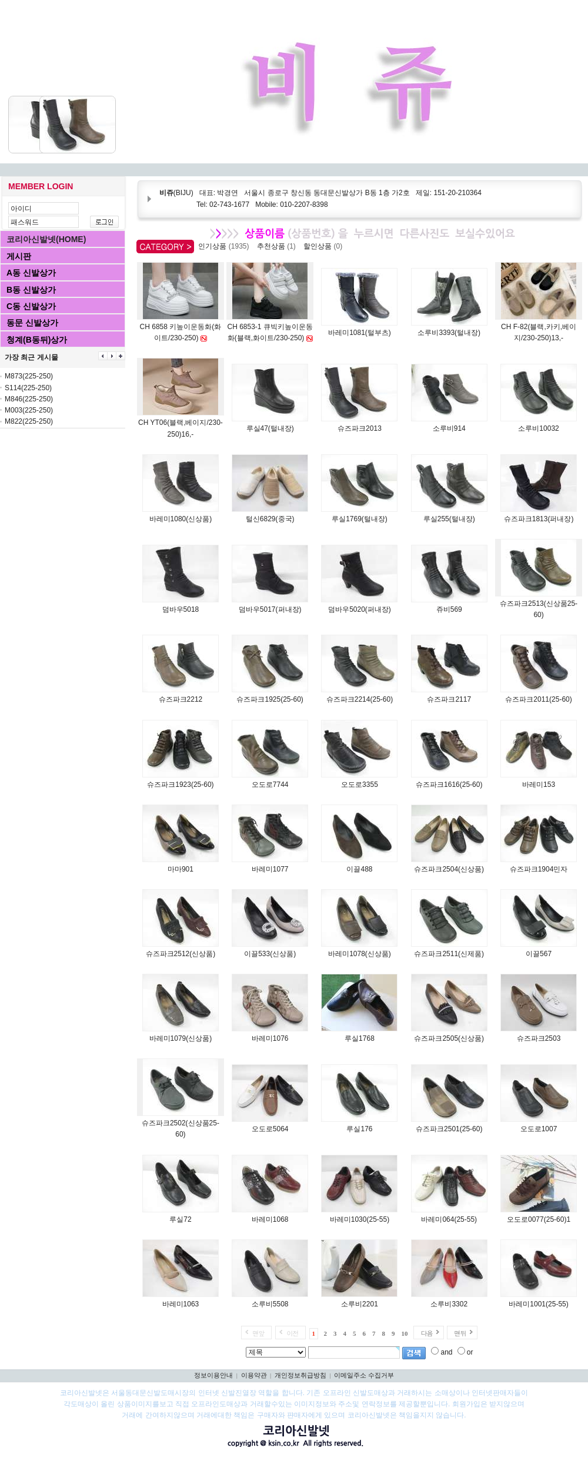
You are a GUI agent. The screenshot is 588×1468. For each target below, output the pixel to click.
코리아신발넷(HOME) (46, 239)
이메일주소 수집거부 (364, 1375)
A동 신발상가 (31, 272)
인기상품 (225, 246)
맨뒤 (460, 1333)
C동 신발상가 (31, 306)
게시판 (18, 256)
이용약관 (254, 1375)
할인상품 (324, 246)
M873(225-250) (29, 376)
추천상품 (278, 246)
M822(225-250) (29, 421)
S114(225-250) (28, 388)
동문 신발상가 (32, 322)
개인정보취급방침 (300, 1375)
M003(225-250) (29, 410)
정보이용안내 (213, 1375)
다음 (426, 1333)
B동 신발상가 (31, 289)
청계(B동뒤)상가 (36, 339)
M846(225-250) (29, 399)
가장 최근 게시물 (31, 357)
